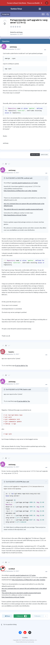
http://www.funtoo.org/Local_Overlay (15, 215)
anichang (19, 32)
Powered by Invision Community (25, 642)
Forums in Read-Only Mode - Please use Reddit (23, 3)
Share (7, 616)
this (27, 538)
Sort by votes (35, 154)
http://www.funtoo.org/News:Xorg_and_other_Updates (20, 191)
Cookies (25, 637)
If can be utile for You (21, 365)
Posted (11, 49)
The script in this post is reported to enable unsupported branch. (23, 209)
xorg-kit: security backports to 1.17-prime (25, 183)
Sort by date (44, 154)
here (9, 76)
